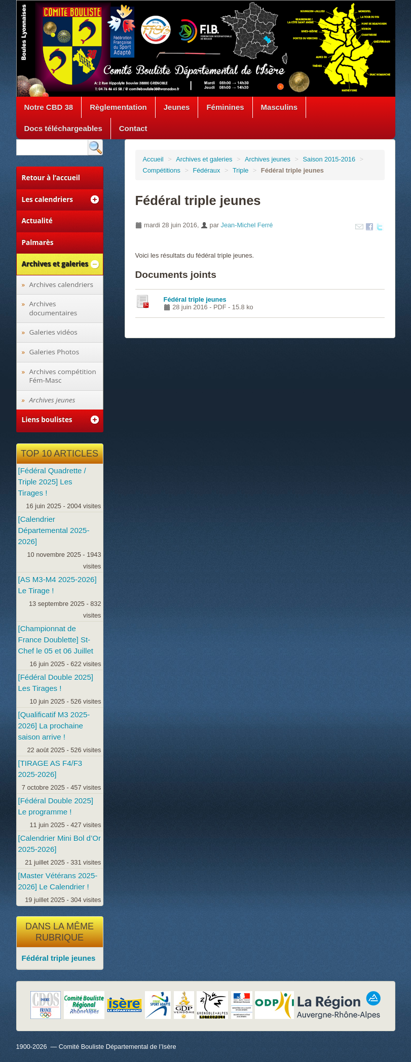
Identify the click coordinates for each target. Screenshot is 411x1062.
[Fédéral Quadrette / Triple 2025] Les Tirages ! (52, 481)
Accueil (153, 159)
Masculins (279, 107)
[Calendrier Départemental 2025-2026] (54, 530)
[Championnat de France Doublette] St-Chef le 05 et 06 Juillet (55, 639)
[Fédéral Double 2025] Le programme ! (55, 806)
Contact (133, 128)
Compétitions (161, 170)
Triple (240, 170)
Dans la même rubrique (59, 932)
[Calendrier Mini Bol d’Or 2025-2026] (59, 843)
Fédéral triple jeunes (195, 299)
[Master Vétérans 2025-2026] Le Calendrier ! (58, 881)
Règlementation (118, 107)
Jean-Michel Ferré (247, 225)
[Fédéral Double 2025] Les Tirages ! (55, 682)
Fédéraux (206, 170)
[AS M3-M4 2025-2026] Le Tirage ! (57, 585)
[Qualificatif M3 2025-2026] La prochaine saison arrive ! (54, 725)
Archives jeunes (267, 159)
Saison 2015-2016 (329, 159)
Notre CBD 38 (48, 107)
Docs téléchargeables (63, 128)
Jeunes (177, 107)
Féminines (225, 107)
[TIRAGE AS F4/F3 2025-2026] (50, 769)
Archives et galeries (204, 159)
